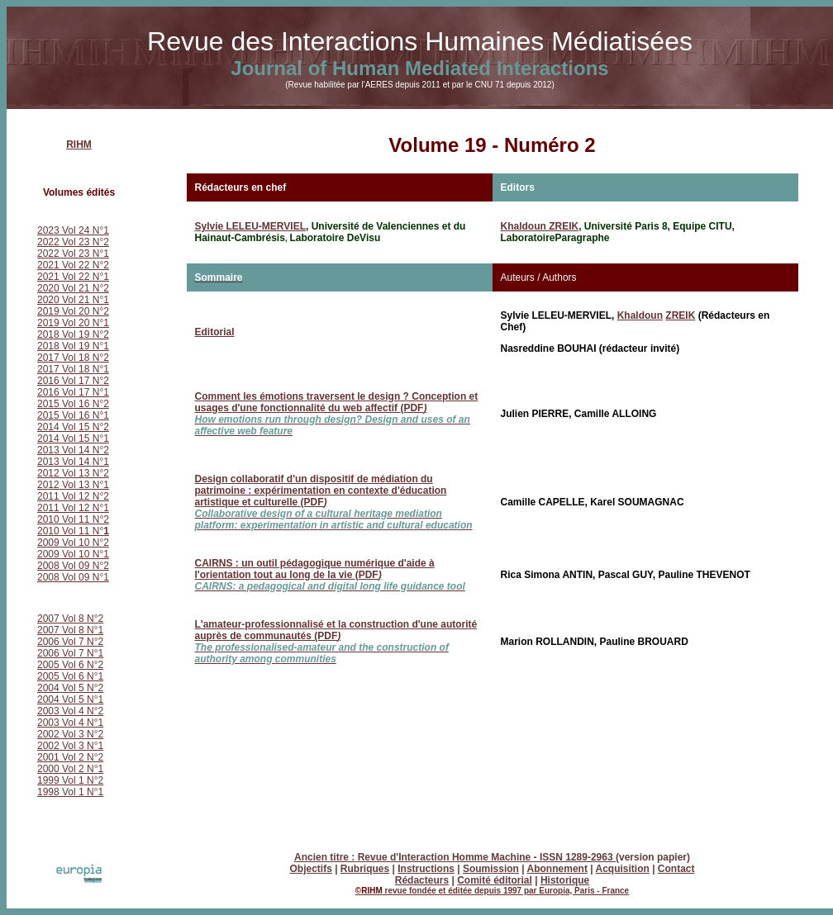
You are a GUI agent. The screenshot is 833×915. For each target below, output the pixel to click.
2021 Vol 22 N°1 (73, 276)
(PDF (330, 574)
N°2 (93, 711)
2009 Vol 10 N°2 (73, 542)
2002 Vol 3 (62, 734)
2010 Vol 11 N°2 (73, 519)
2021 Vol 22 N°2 (73, 265)
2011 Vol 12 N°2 (73, 496)
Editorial (215, 332)
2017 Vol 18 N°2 (73, 357)
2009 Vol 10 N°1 (73, 554)
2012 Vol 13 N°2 (73, 473)
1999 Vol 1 (60, 780)
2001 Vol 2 (60, 757)
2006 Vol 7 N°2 (70, 641)
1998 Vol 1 (60, 792)
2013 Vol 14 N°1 (73, 461)
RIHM (79, 144)
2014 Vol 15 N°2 (73, 427)
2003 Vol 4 (60, 711)
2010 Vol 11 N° (73, 531)
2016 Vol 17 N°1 (73, 392)
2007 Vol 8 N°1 (70, 630)
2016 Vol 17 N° (70, 380)
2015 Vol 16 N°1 (73, 415)
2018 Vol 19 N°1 (73, 346)
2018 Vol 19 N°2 (73, 334)
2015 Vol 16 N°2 (73, 404)
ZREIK (680, 315)
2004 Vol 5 (62, 699)
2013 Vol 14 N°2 (73, 450)
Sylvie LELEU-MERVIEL (250, 226)
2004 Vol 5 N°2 (70, 688)
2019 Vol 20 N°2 (73, 311)
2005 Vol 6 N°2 (70, 665)
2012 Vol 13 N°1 (73, 485)
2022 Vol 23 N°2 (73, 242)
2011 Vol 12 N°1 (73, 508)
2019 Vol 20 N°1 (73, 323)
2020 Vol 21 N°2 (73, 288)
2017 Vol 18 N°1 (73, 369)
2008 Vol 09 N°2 (73, 565)
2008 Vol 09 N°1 (73, 577)
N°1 (95, 676)
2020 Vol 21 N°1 (73, 300)
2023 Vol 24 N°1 (73, 230)
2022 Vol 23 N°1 (73, 253)
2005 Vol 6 (62, 676)
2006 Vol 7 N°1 (70, 653)
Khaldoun (640, 315)
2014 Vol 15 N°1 (73, 438)
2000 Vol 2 (62, 769)
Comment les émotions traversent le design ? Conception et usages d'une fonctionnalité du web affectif (336, 414)
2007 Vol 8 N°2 (70, 618)
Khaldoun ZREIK (540, 226)
